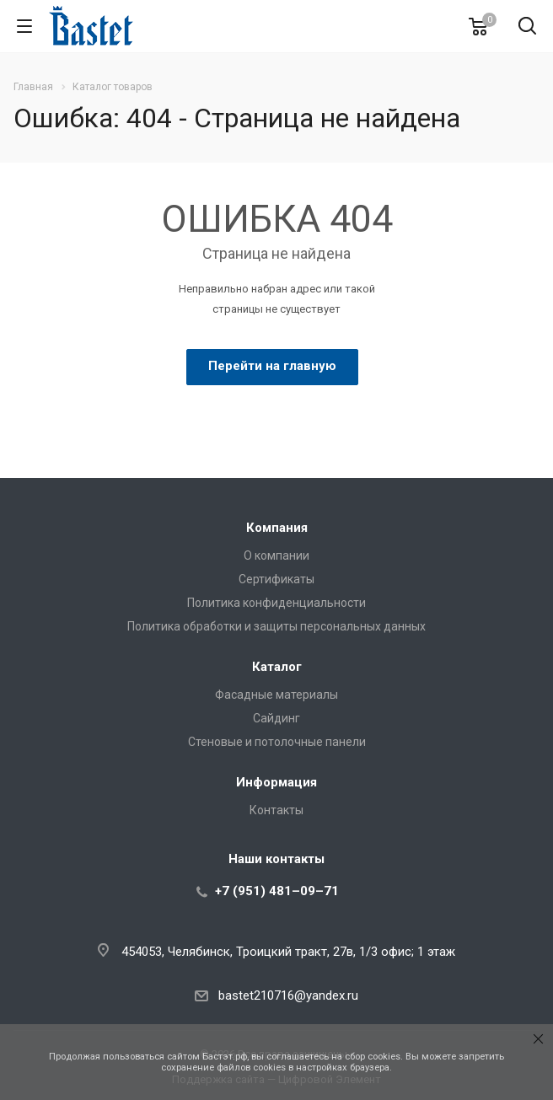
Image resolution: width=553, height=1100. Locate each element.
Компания (277, 527)
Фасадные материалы (276, 694)
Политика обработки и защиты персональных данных (276, 626)
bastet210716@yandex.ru (288, 995)
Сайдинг (276, 718)
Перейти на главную (272, 365)
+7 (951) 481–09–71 (277, 891)
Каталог (277, 666)
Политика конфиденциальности (276, 602)
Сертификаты (276, 579)
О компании (276, 555)
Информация (276, 782)
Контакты (276, 810)
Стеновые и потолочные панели (277, 742)
